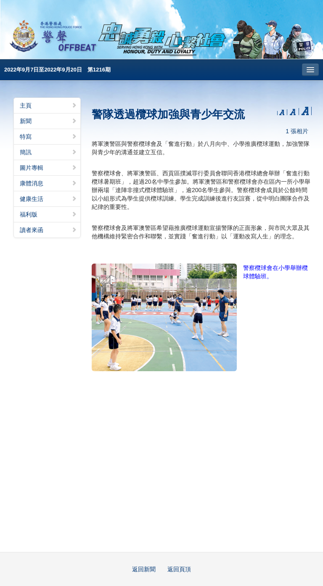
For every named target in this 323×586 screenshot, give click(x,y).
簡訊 (48, 152)
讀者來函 (48, 230)
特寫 (48, 136)
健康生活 (48, 198)
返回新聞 (144, 569)
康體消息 (48, 183)
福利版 (48, 214)
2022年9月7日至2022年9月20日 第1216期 (57, 69)
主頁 (48, 105)
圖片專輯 (48, 167)
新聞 (48, 121)
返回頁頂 (179, 569)
